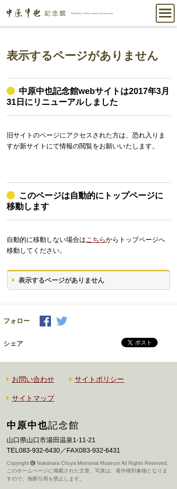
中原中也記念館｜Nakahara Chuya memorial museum (60, 17)
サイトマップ (33, 398)
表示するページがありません (61, 280)
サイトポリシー (99, 379)
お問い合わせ (33, 379)
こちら (96, 239)
